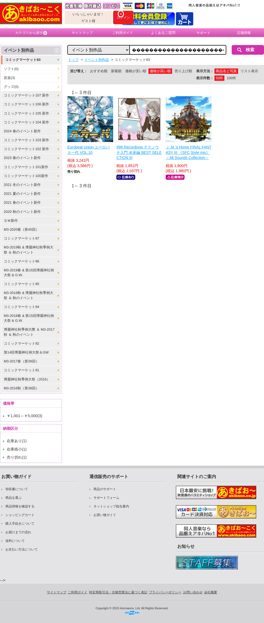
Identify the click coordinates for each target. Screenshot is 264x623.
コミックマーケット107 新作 (26, 95)
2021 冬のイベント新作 (22, 185)
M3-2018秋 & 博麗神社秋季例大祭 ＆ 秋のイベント (28, 295)
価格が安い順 (135, 71)
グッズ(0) (11, 87)
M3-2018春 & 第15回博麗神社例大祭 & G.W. (29, 318)
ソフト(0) (11, 69)
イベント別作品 (19, 50)
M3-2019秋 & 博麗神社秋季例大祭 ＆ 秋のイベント (28, 249)
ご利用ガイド (122, 33)
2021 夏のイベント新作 (22, 194)
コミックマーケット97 (21, 238)
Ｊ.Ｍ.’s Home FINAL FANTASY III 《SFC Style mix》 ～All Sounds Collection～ (188, 152)
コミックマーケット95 (21, 284)
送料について (15, 541)
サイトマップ (82, 33)
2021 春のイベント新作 (22, 202)
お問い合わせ (193, 592)
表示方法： (205, 71)
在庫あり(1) (17, 441)
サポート (203, 33)
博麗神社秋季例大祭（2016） (27, 379)
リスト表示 (249, 71)
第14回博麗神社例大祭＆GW (26, 352)
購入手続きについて (19, 523)
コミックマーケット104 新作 (26, 122)
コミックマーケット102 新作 (26, 149)
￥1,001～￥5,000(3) (24, 416)
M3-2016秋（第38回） (21, 388)
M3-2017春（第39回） (21, 361)
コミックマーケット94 (21, 307)
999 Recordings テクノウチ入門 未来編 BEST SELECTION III (139, 152)
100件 (231, 78)
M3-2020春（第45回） (21, 229)
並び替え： (79, 71)
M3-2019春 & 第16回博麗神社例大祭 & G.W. (29, 272)
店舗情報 (244, 33)
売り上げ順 (183, 71)
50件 (219, 78)
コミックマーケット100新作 (26, 176)
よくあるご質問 (163, 33)
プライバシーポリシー (165, 592)
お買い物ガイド (104, 515)
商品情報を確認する (19, 506)
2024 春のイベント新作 (22, 131)
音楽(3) (9, 78)
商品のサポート (104, 489)
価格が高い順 (160, 71)
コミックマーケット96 (21, 261)
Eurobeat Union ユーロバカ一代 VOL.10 (88, 150)
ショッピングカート (19, 515)
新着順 (116, 71)
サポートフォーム (106, 498)
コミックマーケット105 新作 (26, 113)
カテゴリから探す (31, 33)
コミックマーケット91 (21, 370)
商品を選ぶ (13, 498)
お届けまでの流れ (18, 532)
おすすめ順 (98, 71)
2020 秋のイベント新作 (22, 212)
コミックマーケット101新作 (26, 167)
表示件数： (205, 78)
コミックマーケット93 (22, 60)
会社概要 (210, 592)
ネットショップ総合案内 (111, 506)
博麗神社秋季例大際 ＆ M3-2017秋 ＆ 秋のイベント (29, 331)
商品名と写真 (226, 71)
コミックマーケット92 (21, 343)
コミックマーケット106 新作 (26, 104)
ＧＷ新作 (11, 221)
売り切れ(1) (17, 457)
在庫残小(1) (17, 449)
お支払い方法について (21, 549)
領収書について (16, 489)
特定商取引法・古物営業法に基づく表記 (118, 592)
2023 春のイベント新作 (22, 158)
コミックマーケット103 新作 (26, 140)
